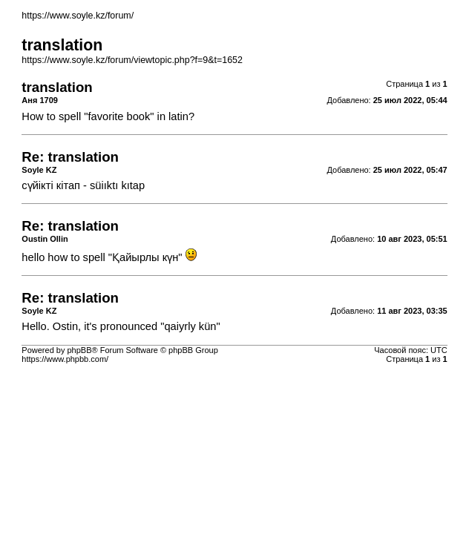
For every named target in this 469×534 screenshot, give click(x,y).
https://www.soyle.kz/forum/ (78, 15)
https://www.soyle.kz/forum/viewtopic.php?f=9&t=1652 (132, 60)
